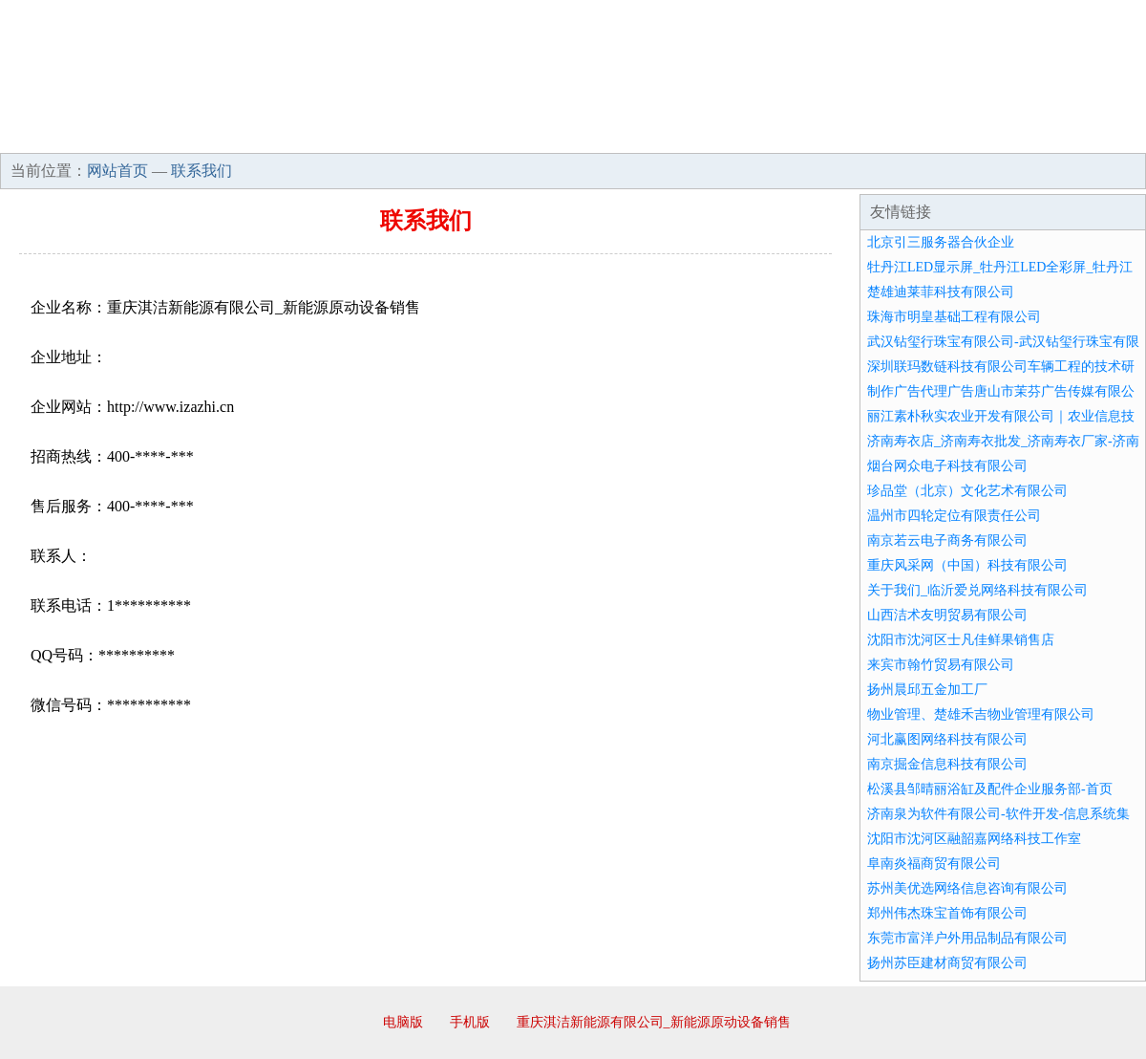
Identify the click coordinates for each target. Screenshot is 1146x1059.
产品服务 (405, 133)
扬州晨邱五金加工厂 (927, 689)
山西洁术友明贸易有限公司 (947, 615)
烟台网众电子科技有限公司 (947, 466)
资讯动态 (978, 133)
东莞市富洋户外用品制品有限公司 (967, 938)
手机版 (470, 1022)
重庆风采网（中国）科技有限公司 (967, 565)
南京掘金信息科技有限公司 (947, 764)
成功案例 (519, 133)
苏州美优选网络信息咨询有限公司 (967, 888)
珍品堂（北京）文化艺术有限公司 (967, 491)
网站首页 (61, 133)
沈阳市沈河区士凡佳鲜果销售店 (960, 640)
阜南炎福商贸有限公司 (934, 863)
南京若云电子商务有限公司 (947, 540)
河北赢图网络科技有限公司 (947, 739)
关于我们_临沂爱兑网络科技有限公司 (977, 590)
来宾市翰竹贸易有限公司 (940, 665)
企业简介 (176, 133)
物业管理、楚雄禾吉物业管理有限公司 (980, 714)
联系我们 (863, 133)
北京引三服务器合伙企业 (940, 242)
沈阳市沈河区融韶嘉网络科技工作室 (974, 839)
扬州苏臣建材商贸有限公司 (947, 963)
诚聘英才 (749, 133)
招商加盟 (634, 133)
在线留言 (1092, 133)
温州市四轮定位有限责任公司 (954, 515)
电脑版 (403, 1022)
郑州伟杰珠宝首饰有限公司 (947, 913)
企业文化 (290, 133)
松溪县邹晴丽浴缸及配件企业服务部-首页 (990, 789)
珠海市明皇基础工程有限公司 (954, 317)
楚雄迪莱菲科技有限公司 (940, 292)
